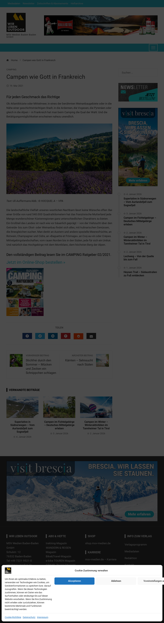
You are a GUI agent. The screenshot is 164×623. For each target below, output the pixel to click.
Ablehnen (116, 581)
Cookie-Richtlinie (13, 617)
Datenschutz (29, 617)
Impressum (42, 617)
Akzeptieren (74, 581)
